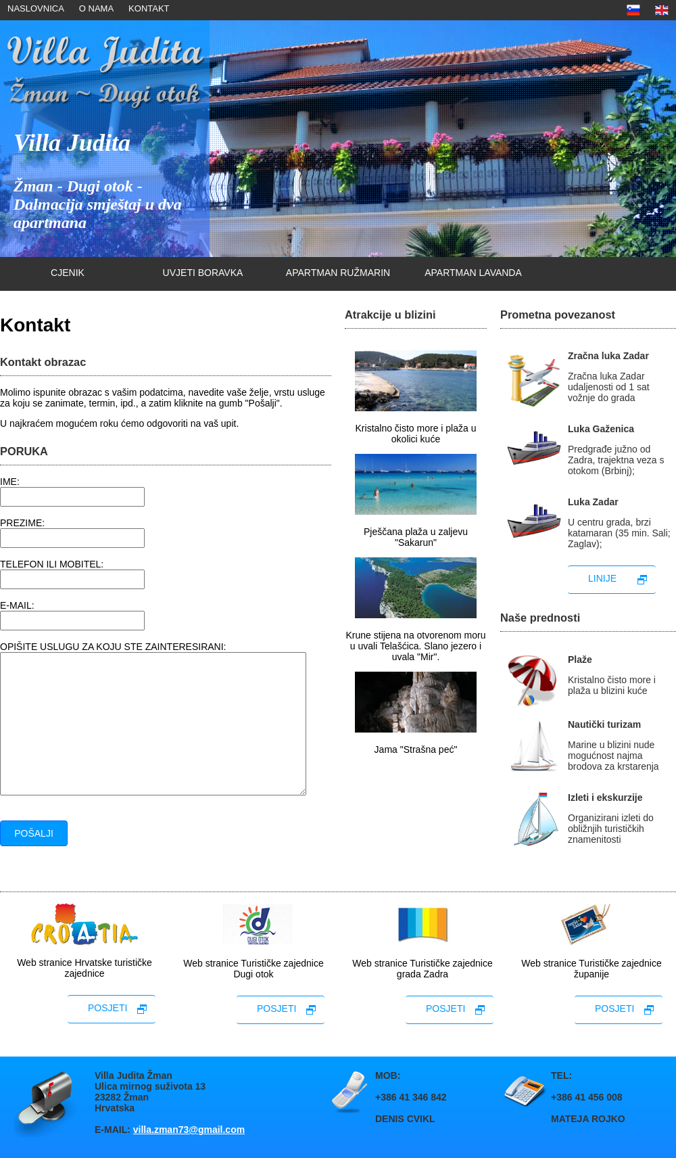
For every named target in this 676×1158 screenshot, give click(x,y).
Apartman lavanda (473, 272)
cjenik (67, 272)
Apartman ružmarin (338, 272)
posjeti (107, 1007)
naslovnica (35, 8)
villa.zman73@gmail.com (189, 1129)
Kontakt (148, 8)
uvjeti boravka (203, 272)
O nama (96, 8)
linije (602, 578)
